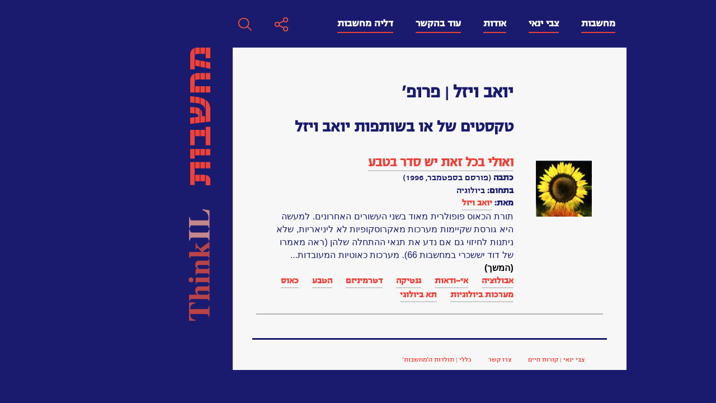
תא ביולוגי (257, 294)
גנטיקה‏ (247, 280)
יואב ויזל (316, 202)
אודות (333, 23)
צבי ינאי (383, 23)
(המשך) (337, 268)
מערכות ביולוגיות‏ (320, 294)
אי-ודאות (290, 280)
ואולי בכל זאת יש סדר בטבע (279, 162)
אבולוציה (336, 280)
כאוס (129, 280)
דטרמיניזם (203, 280)
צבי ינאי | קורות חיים (395, 359)
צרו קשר (338, 359)
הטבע (161, 280)
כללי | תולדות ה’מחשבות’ (275, 359)
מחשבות (437, 23)
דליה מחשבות (204, 23)
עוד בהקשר (277, 23)
